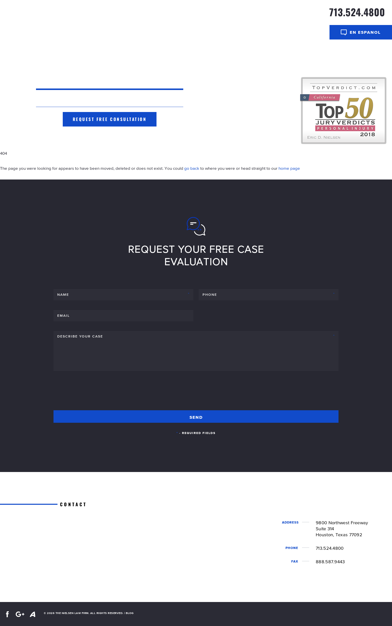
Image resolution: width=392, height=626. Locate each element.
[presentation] (92, 392)
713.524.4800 (357, 12)
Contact (310, 14)
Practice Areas (274, 14)
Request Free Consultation (110, 119)
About (211, 14)
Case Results (183, 14)
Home (156, 14)
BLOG (130, 613)
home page (289, 168)
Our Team (237, 14)
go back (191, 168)
